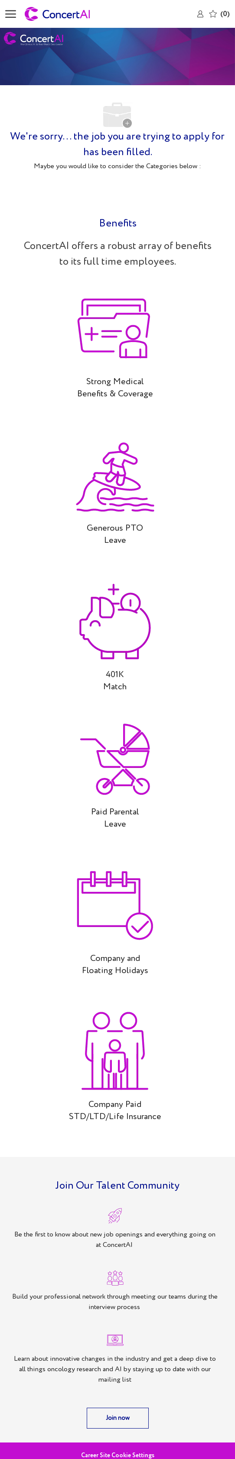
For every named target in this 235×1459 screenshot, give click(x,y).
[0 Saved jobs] (219, 14)
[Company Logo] (68, 14)
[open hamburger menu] (10, 14)
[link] (200, 14)
